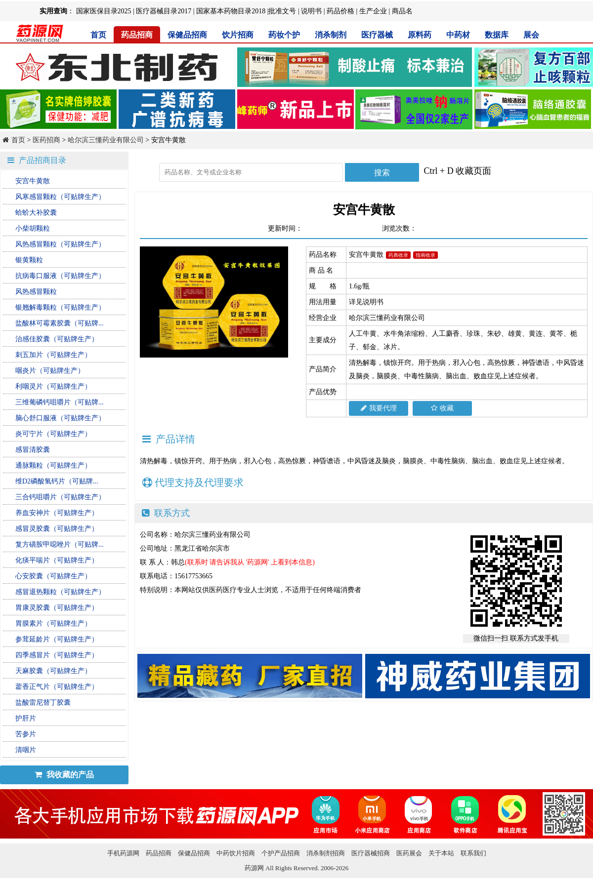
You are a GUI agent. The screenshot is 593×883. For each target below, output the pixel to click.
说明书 (311, 11)
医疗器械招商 (370, 853)
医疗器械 (377, 35)
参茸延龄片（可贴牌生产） (56, 639)
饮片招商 (238, 35)
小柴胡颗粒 (32, 228)
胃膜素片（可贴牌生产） (53, 623)
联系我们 (473, 853)
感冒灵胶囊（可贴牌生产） (56, 528)
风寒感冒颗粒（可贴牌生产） (60, 197)
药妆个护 (284, 35)
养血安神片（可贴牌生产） (56, 513)
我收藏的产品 (64, 774)
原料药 (419, 35)
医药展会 (409, 853)
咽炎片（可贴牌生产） (50, 370)
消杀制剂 (330, 35)
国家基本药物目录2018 (230, 11)
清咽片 (25, 750)
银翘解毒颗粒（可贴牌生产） (60, 307)
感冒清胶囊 (32, 449)
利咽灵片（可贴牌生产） (53, 386)
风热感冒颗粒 (36, 291)
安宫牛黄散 (32, 181)
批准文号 (282, 11)
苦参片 (25, 734)
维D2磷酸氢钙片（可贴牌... (56, 481)
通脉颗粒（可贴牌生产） (53, 465)
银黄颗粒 (29, 260)
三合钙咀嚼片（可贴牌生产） (60, 497)
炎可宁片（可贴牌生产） (53, 434)
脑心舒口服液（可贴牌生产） (60, 418)
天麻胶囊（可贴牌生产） (53, 671)
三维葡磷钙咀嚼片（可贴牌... (59, 402)
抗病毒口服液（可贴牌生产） (60, 276)
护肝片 (25, 718)
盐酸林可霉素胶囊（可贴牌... (59, 323)
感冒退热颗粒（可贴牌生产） (60, 592)
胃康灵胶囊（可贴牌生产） (56, 607)
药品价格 (340, 11)
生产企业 (373, 11)
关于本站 (441, 853)
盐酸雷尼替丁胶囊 (43, 702)
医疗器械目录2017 (163, 11)
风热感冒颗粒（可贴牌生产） (60, 244)
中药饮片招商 (235, 853)
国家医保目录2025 (103, 11)
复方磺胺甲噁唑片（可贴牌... (59, 544)
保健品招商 (187, 35)
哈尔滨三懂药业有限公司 (106, 140)
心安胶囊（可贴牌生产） (53, 576)
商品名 (402, 11)
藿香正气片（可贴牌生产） (56, 686)
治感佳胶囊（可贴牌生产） (56, 339)
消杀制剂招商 (325, 853)
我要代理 (379, 408)
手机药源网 (123, 853)
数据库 (496, 35)
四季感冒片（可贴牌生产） (56, 655)
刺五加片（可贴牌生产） (53, 355)
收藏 (442, 408)
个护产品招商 (280, 853)
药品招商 (137, 35)
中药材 (458, 35)
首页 (98, 35)
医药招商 (46, 140)
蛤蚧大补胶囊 (36, 212)
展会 (531, 35)
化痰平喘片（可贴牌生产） (56, 560)
